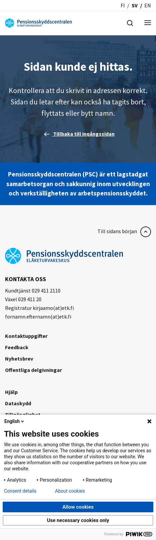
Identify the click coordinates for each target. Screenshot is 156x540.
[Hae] (130, 22)
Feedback (16, 347)
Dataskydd (18, 403)
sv (135, 5)
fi (123, 5)
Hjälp (11, 392)
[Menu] (147, 23)
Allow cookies (78, 507)
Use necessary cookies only (78, 520)
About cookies (70, 491)
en (147, 5)
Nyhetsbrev (19, 358)
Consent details (20, 491)
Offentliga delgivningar (33, 370)
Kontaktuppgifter (26, 336)
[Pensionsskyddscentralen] (38, 22)
